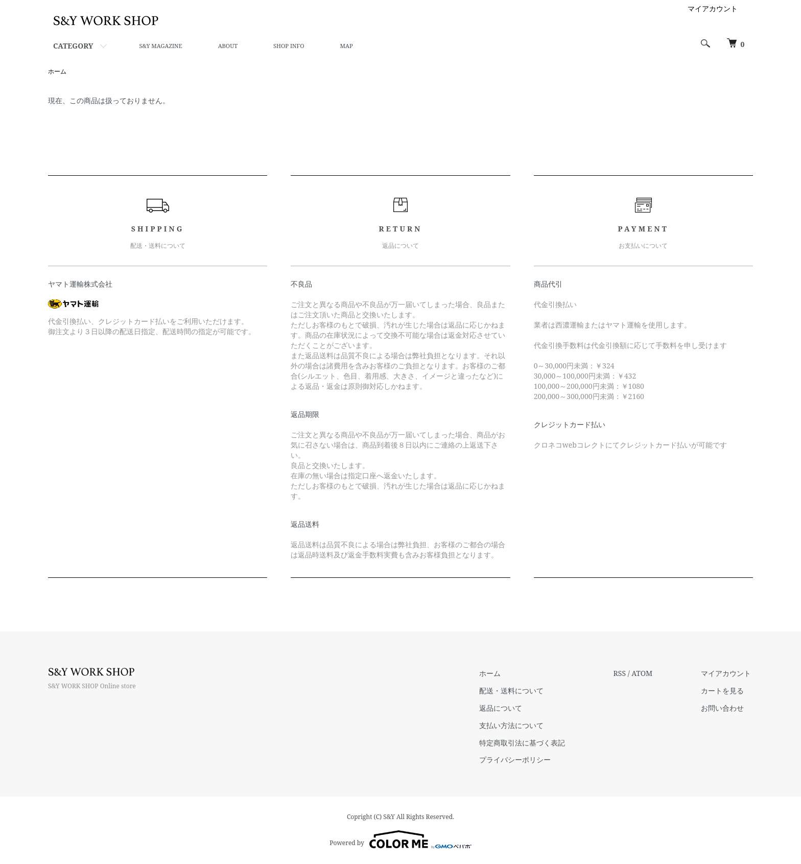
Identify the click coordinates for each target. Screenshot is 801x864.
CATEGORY (73, 46)
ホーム (57, 71)
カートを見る (724, 691)
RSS (624, 674)
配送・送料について (518, 691)
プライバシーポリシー (521, 760)
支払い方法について (518, 726)
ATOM (646, 674)
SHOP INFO (288, 46)
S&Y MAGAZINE (160, 46)
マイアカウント (713, 8)
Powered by (400, 839)
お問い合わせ (724, 708)
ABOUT (228, 46)
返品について (507, 708)
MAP (346, 46)
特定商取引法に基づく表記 (529, 743)
